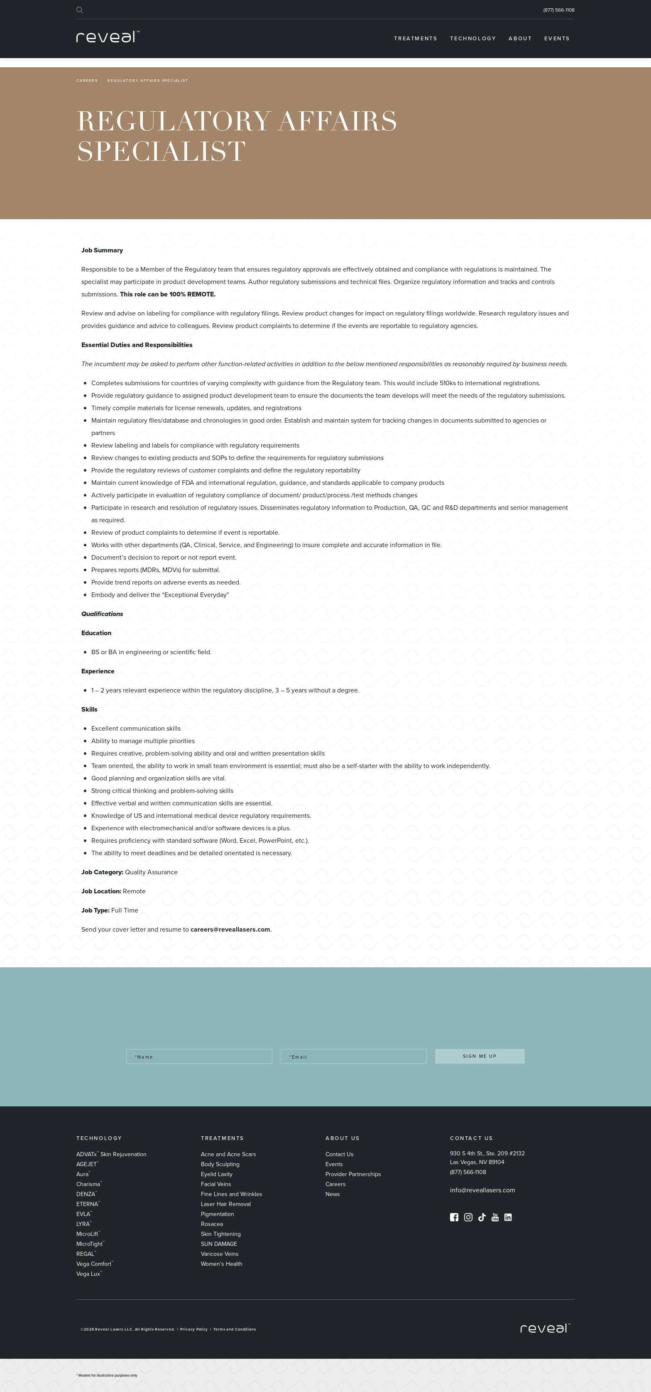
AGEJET (87, 1164)
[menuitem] (416, 38)
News (333, 1194)
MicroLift (88, 1234)
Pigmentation (217, 1214)
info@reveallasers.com (482, 1190)
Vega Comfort (94, 1264)
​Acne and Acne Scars (228, 1154)
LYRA (84, 1224)
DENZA (86, 1194)
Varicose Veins (220, 1254)
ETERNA (88, 1204)
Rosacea (212, 1224)
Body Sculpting (220, 1164)
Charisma (89, 1184)
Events (334, 1164)
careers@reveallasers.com (230, 929)
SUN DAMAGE (219, 1244)
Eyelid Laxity (216, 1174)
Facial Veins (216, 1184)
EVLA (84, 1214)
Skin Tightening (221, 1234)
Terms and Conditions (234, 1329)
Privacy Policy (194, 1329)
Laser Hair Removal (226, 1204)
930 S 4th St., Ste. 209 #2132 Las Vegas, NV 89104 (487, 1158)
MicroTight (90, 1244)
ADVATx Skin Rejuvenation (111, 1154)
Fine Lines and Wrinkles (231, 1194)
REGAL (86, 1254)
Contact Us (340, 1154)
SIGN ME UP (480, 1056)
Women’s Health (221, 1264)
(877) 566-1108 (559, 10)
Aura (83, 1174)
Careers (87, 81)
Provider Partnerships (353, 1174)
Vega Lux (89, 1274)
